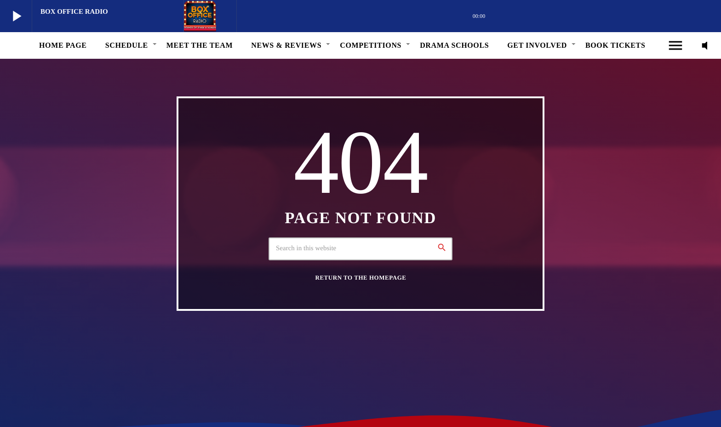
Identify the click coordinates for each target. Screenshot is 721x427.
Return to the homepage (360, 277)
